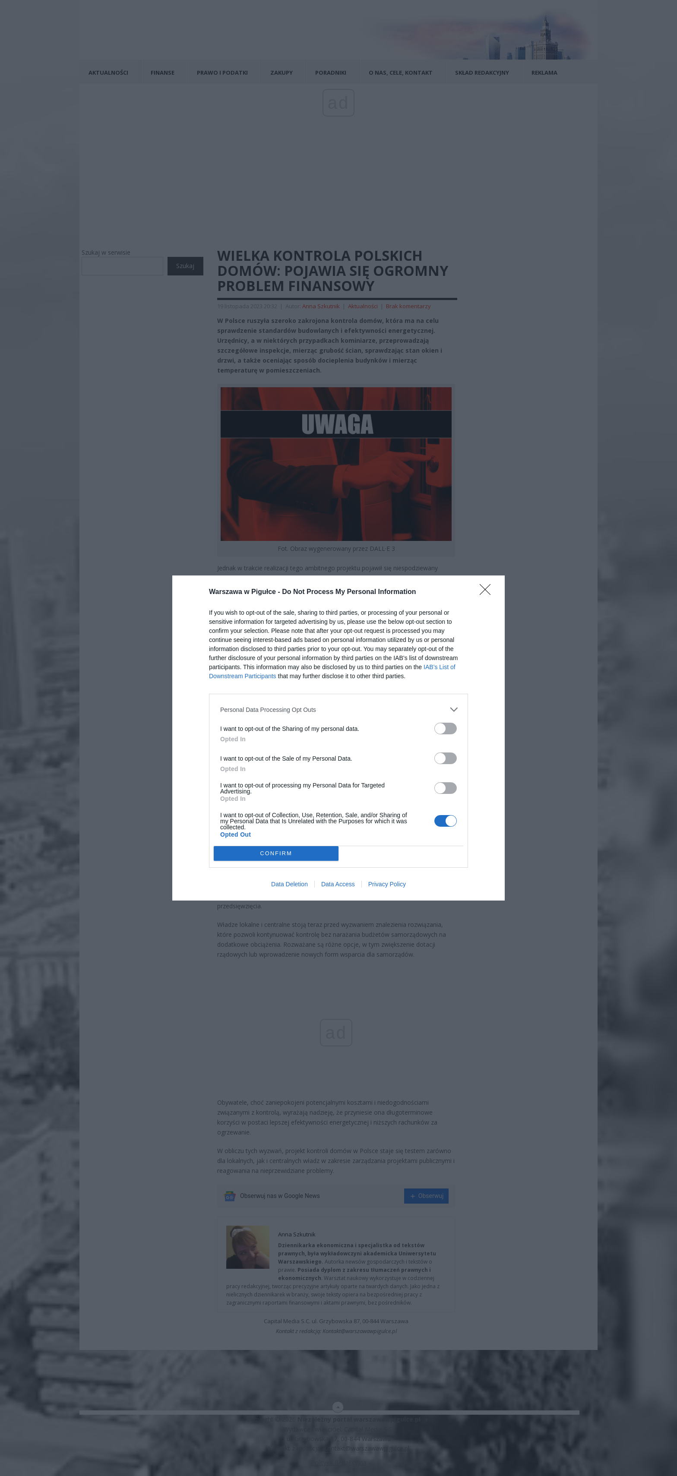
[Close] (488, 592)
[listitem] (338, 709)
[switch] (445, 728)
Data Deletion (289, 884)
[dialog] (338, 738)
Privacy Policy (387, 884)
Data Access (338, 884)
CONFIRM (276, 853)
